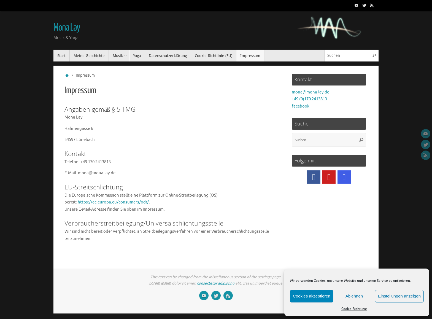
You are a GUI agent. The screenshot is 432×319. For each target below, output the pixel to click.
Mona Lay (66, 27)
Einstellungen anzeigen (399, 296)
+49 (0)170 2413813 (309, 99)
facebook (300, 106)
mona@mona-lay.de (310, 92)
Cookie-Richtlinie (354, 309)
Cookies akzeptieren (311, 296)
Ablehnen (354, 296)
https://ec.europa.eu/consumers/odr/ (113, 202)
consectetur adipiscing (215, 283)
